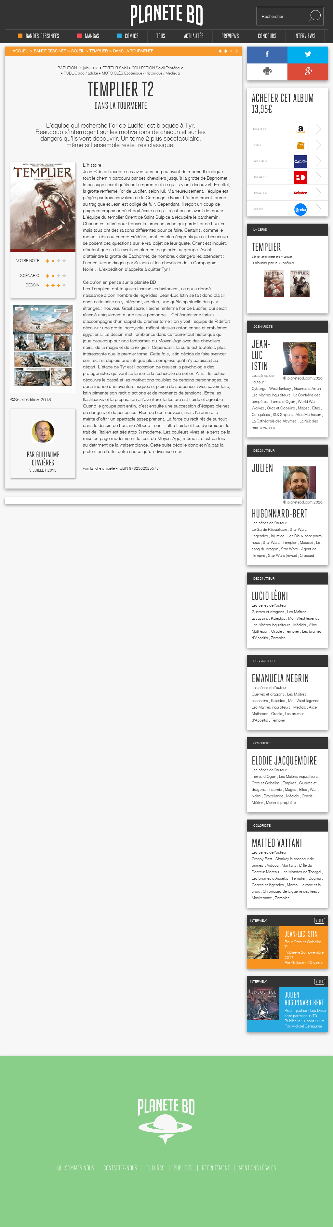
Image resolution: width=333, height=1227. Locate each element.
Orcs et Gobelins (281, 408)
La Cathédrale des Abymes (274, 421)
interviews (304, 36)
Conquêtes (261, 414)
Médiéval (173, 73)
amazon (280, 129)
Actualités (194, 36)
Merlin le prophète (281, 802)
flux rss (155, 1168)
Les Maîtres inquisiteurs (271, 395)
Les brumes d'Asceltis (270, 878)
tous (160, 36)
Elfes (316, 408)
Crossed (307, 555)
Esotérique (133, 73)
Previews (230, 36)
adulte (93, 73)
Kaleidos (278, 618)
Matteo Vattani (277, 843)
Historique (153, 73)
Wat (313, 789)
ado (81, 73)
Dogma (315, 878)
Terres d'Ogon (283, 401)
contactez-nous (120, 1168)
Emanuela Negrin (280, 679)
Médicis (299, 624)
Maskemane (262, 897)
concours (267, 36)
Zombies (278, 637)
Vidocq (273, 865)
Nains (256, 795)
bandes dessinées (38, 36)
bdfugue (280, 177)
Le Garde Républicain (269, 529)
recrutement (216, 1168)
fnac (280, 145)
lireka (280, 209)
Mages (303, 408)
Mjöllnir (257, 802)
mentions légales (257, 1168)
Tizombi (275, 789)
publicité (183, 1168)
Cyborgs (259, 388)
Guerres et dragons (268, 611)
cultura (280, 161)
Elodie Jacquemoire (284, 761)
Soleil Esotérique (169, 67)
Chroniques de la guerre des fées (290, 891)
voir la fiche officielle (99, 468)
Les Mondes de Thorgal (301, 871)
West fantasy (280, 388)
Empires (289, 782)
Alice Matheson (308, 414)
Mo (291, 618)
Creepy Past (262, 858)
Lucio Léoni (270, 596)
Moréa (292, 884)
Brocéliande (273, 795)
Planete (167, 15)
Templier (266, 247)
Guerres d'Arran (307, 388)
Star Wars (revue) (282, 555)
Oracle (276, 631)
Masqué (306, 542)
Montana (289, 865)
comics (128, 36)
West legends (308, 618)
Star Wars (271, 542)
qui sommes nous (75, 1168)
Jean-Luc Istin (261, 355)
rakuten (280, 193)
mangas (88, 36)
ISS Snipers (283, 414)
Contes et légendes (268, 884)
